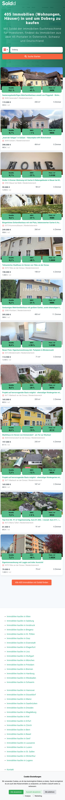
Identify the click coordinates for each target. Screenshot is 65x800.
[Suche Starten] (32, 56)
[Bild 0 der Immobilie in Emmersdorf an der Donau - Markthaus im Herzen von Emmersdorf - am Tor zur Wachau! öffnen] (32, 418)
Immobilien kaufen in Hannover (21, 690)
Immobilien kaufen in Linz (18, 651)
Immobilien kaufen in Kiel (18, 716)
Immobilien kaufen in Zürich (19, 725)
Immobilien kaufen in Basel (19, 734)
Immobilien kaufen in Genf (18, 738)
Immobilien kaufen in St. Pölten (21, 634)
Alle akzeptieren (16, 792)
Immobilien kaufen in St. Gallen (21, 751)
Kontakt (10, 769)
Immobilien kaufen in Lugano (20, 760)
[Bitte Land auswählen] (5, 50)
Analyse (27, 796)
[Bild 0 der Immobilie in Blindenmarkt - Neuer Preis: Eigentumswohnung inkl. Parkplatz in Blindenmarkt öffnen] (32, 333)
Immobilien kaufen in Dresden (20, 708)
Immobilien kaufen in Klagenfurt (21, 647)
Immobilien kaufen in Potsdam (20, 664)
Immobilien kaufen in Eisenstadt (21, 643)
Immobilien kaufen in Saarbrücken (22, 703)
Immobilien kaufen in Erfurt (19, 721)
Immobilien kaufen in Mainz (19, 699)
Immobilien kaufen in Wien (18, 616)
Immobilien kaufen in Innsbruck (21, 625)
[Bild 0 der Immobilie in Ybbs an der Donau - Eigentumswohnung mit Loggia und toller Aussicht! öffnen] (32, 545)
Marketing (37, 796)
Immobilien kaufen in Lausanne (21, 743)
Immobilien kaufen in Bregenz (20, 629)
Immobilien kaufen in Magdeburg (21, 712)
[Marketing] (33, 795)
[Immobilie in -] (31, 95)
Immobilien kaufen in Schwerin (20, 682)
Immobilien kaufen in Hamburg (20, 673)
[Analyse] (24, 795)
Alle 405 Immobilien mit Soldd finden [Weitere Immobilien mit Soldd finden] (31, 582)
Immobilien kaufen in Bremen (20, 669)
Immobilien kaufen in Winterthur (21, 756)
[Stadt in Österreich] (36, 50)
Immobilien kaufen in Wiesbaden (21, 678)
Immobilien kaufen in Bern (18, 729)
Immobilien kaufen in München (20, 660)
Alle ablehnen (49, 792)
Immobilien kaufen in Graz (18, 638)
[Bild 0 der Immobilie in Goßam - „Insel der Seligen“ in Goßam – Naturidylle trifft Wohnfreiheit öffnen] (32, 121)
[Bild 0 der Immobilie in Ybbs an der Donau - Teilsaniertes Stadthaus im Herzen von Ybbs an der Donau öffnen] (32, 248)
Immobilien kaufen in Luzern (19, 747)
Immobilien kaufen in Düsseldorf (21, 694)
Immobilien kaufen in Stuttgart (20, 656)
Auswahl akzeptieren (33, 792)
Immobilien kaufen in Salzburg (20, 621)
